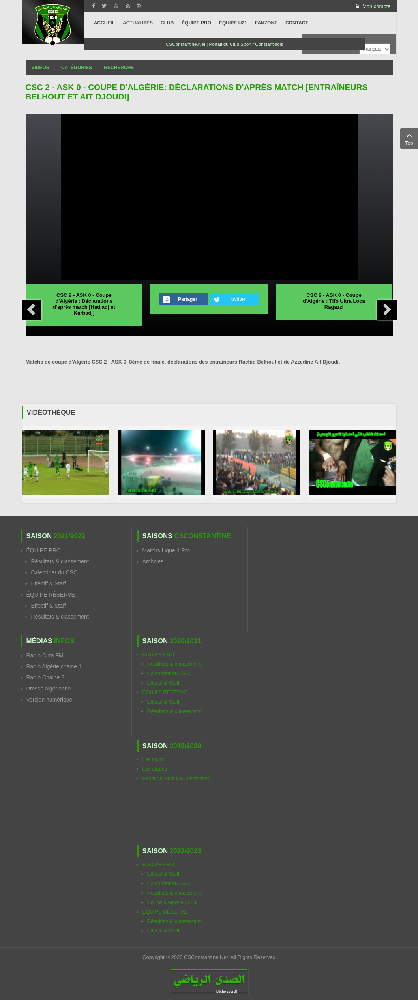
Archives (153, 561)
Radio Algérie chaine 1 (54, 666)
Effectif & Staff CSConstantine (176, 778)
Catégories (76, 67)
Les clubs (153, 759)
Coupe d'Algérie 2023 (172, 902)
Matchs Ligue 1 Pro (166, 550)
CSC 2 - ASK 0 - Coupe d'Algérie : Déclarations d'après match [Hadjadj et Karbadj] (84, 304)
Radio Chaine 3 (45, 677)
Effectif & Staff (48, 583)
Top (409, 138)
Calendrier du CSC (54, 572)
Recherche (119, 67)
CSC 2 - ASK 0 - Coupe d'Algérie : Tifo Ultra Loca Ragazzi (334, 301)
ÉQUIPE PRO (43, 550)
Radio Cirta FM (45, 655)
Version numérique (49, 699)
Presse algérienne (48, 688)
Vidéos (40, 67)
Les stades (154, 769)
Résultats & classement (60, 561)
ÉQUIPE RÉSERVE (50, 594)
